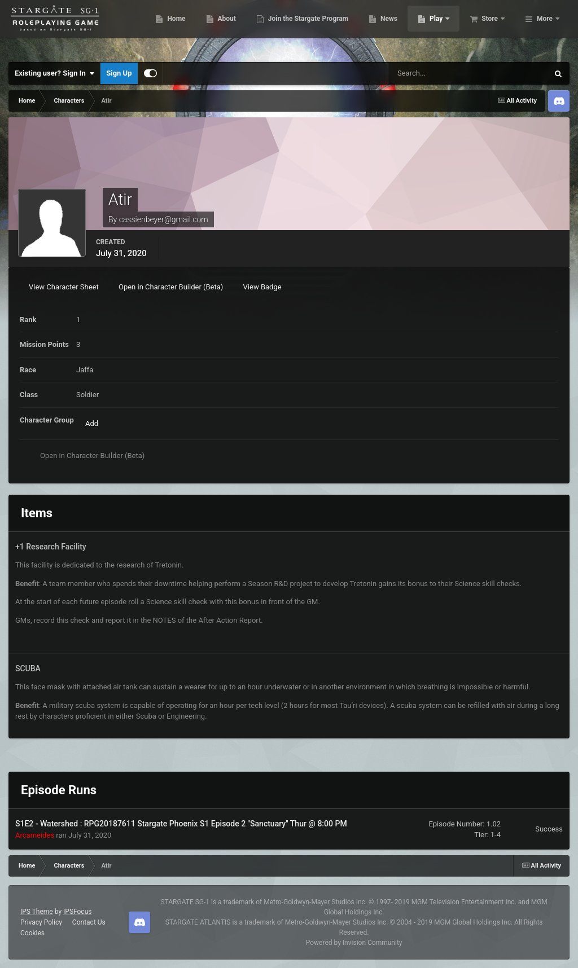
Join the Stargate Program (363, 28)
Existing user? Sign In (54, 73)
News (443, 28)
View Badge (262, 287)
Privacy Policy (41, 922)
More (544, 28)
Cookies (32, 933)
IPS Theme (36, 912)
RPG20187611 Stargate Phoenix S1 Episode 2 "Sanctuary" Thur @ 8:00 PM (215, 823)
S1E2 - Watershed (47, 823)
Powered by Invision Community (354, 943)
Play (491, 28)
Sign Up (119, 73)
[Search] (436, 73)
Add (91, 423)
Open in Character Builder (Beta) (171, 287)
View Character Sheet (64, 287)
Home (230, 28)
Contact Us (89, 922)
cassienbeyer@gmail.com (163, 219)
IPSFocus (77, 912)
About (281, 28)
